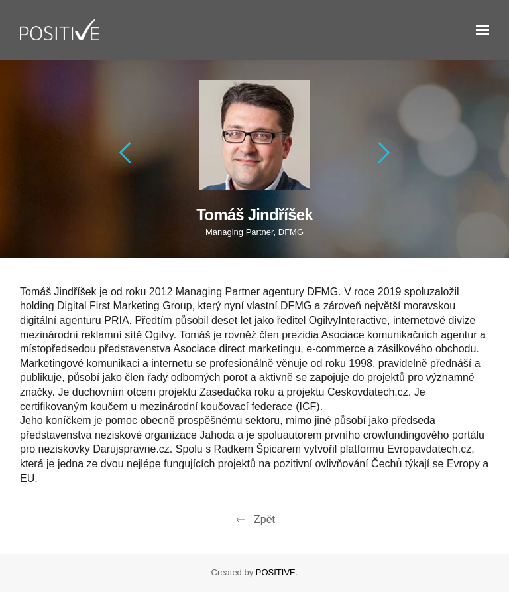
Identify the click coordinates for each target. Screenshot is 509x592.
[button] (482, 29)
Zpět (254, 519)
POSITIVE (276, 572)
